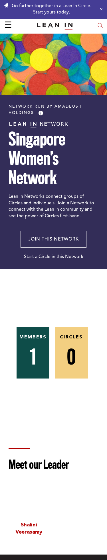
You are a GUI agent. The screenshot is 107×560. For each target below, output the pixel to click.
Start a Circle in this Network (53, 257)
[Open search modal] (100, 26)
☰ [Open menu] (8, 26)
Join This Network (53, 239)
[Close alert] (100, 9)
